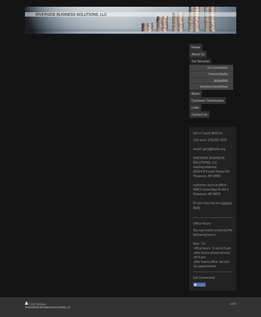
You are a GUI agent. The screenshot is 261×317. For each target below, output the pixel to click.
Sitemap (41, 304)
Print (30, 304)
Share (199, 284)
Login (233, 303)
